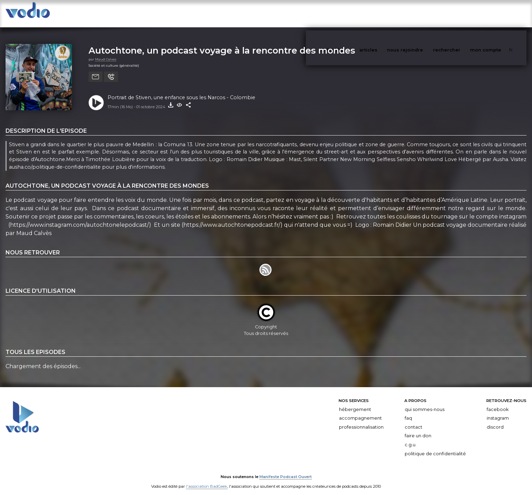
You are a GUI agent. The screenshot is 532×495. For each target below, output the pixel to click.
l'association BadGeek (206, 479)
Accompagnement (360, 411)
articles (384, 13)
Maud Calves (105, 52)
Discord (495, 420)
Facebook (497, 402)
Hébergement (355, 402)
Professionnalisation (361, 420)
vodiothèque (351, 13)
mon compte (497, 13)
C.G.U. (410, 437)
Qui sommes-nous (424, 402)
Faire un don (418, 428)
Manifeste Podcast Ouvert (285, 470)
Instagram (498, 411)
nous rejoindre (419, 13)
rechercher (459, 13)
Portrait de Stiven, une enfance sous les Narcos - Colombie (181, 90)
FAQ (408, 411)
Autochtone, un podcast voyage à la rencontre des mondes (222, 43)
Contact (413, 420)
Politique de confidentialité (435, 446)
